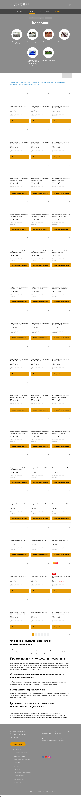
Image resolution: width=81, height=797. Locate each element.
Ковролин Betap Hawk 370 (60, 468)
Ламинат (16, 766)
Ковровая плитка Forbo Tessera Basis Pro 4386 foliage (19, 468)
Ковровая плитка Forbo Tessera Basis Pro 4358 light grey (40, 215)
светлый (36, 84)
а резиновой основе (17, 82)
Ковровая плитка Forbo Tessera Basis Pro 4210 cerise (40, 287)
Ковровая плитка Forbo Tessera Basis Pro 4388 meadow (61, 613)
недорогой (29, 84)
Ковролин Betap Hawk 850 (17, 576)
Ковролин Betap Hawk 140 (17, 504)
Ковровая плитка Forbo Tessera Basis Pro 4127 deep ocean (19, 432)
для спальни (35, 82)
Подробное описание (19, 121)
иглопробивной (51, 82)
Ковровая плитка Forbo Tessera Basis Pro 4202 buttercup (19, 396)
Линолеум (16, 769)
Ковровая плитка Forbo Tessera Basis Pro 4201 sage (40, 396)
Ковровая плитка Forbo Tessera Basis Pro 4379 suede (40, 143)
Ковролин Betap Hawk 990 (17, 106)
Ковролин (16, 763)
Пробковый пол (18, 779)
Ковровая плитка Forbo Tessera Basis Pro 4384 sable (61, 107)
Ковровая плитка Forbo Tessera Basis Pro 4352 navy (61, 251)
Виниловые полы (19, 756)
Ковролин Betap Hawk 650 (17, 540)
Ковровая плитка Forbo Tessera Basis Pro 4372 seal (40, 179)
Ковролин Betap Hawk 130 (39, 504)
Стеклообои (17, 782)
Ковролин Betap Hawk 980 (39, 612)
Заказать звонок (18, 744)
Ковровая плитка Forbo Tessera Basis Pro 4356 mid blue (19, 251)
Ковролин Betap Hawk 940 (39, 468)
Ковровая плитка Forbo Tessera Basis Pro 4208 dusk (19, 324)
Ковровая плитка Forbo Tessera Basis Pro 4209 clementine (61, 287)
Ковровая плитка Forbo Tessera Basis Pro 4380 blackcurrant (19, 143)
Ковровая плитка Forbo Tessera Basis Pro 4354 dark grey (40, 251)
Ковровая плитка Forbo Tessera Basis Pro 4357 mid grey (61, 215)
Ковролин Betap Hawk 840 (60, 540)
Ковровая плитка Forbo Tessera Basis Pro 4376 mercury (19, 179)
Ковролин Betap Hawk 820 (39, 540)
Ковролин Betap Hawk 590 (60, 504)
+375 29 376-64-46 (20, 4)
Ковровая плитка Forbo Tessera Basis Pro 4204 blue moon (40, 360)
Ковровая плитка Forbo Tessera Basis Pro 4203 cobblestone (61, 360)
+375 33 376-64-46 (18, 734)
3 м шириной (22, 84)
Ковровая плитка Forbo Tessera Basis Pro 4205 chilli (19, 360)
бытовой (43, 82)
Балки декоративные (20, 753)
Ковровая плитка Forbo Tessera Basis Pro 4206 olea (61, 324)
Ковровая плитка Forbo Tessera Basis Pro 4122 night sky (61, 432)
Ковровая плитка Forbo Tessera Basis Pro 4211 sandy (19, 287)
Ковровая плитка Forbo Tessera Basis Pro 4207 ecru (40, 324)
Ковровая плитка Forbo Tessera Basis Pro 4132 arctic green (61, 396)
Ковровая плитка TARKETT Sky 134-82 (61, 577)
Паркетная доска (19, 776)
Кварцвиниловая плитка (21, 759)
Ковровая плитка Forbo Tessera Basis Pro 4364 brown (19, 215)
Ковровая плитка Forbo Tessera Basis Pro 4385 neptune (40, 107)
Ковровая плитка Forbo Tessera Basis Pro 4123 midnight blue (40, 432)
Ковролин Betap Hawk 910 (39, 576)
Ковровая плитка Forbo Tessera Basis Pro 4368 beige (61, 179)
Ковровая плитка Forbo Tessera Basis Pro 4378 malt (61, 143)
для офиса (27, 82)
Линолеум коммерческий (22, 772)
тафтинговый (61, 82)
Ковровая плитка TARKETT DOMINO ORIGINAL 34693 (17, 613)
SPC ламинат (17, 749)
